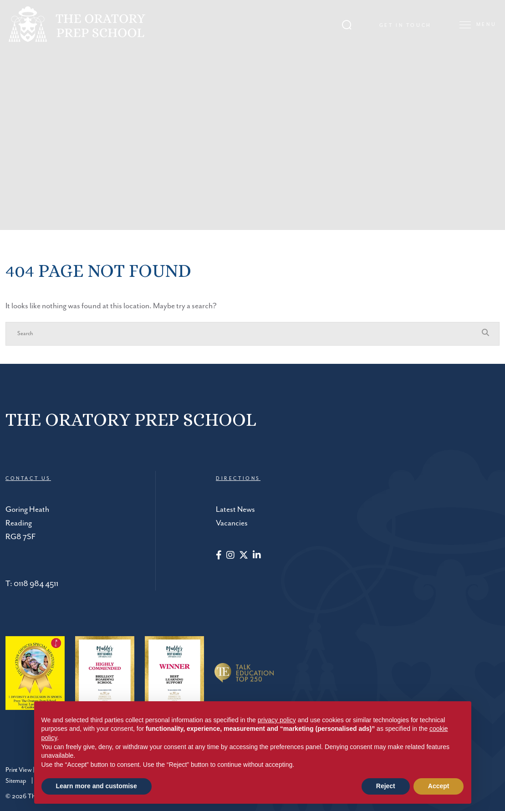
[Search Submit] (349, 23)
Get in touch (408, 24)
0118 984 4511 (36, 583)
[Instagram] (230, 556)
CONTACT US (28, 478)
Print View (18, 770)
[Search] (243, 334)
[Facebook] (219, 556)
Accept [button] (438, 786)
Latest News (235, 509)
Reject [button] (385, 786)
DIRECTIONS (238, 478)
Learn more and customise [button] (96, 786)
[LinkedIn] (257, 556)
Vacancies (232, 523)
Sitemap (15, 781)
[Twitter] (243, 556)
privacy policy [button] (277, 720)
